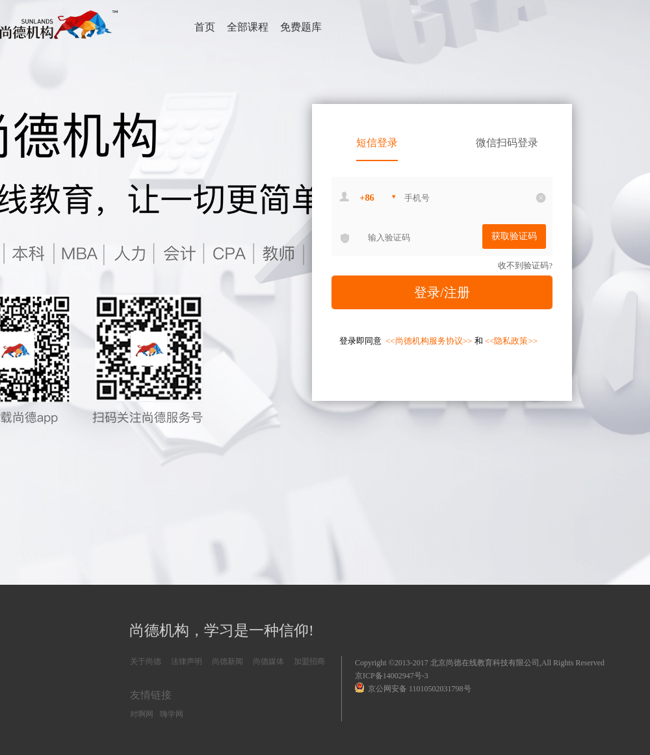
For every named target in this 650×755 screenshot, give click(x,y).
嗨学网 (171, 714)
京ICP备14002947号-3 (391, 675)
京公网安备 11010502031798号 (413, 687)
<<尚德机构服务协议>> (429, 341)
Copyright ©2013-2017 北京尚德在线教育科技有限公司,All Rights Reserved (479, 662)
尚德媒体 (268, 661)
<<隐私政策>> (511, 341)
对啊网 (141, 714)
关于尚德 (145, 661)
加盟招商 (309, 661)
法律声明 (186, 661)
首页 (204, 26)
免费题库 (301, 26)
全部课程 (247, 26)
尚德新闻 (227, 661)
